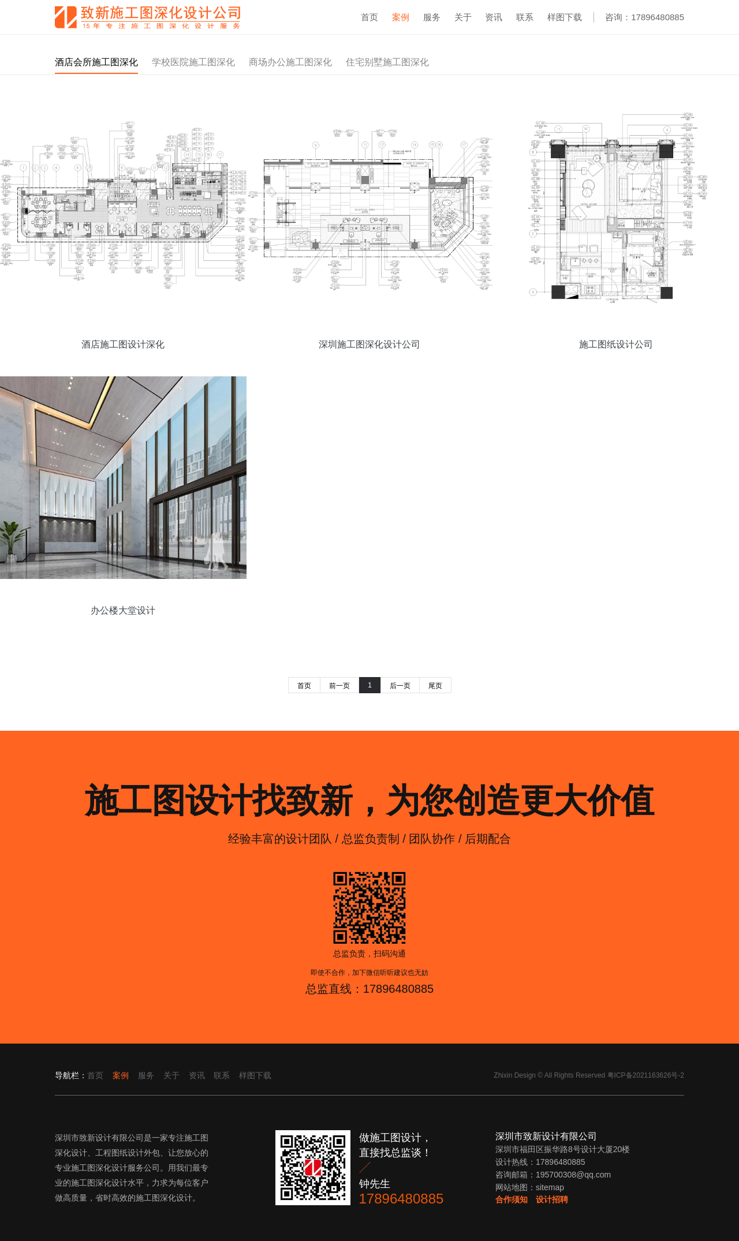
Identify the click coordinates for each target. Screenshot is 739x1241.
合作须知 (511, 1199)
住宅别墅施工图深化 (387, 62)
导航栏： (71, 1075)
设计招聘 (552, 1199)
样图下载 (564, 17)
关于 (463, 17)
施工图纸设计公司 (616, 344)
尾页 (435, 686)
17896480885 (401, 1198)
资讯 (493, 17)
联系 (524, 17)
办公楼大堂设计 (123, 610)
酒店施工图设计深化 (123, 344)
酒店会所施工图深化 (96, 62)
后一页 (400, 686)
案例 (400, 17)
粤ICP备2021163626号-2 (645, 1075)
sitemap (550, 1187)
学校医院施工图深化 (193, 62)
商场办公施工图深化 (290, 62)
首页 (369, 17)
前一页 (339, 686)
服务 (432, 17)
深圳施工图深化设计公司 (369, 344)
